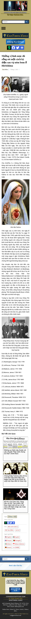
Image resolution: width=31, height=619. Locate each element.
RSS (15, 611)
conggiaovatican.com (15, 615)
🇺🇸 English (8, 537)
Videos (26, 609)
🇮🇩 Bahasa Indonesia (18, 544)
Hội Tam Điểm (9, 530)
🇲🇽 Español (16, 537)
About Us (12, 609)
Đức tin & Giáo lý (13, 526)
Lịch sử (17, 530)
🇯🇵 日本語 (16, 547)
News (17, 609)
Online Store (5, 609)
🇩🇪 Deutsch (8, 547)
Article (21, 609)
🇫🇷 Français (8, 540)
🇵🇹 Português (17, 540)
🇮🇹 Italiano (8, 544)
